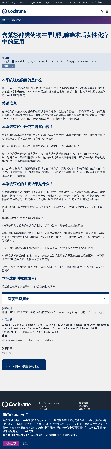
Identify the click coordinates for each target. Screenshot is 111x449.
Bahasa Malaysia (80, 2)
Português (57, 61)
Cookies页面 (68, 435)
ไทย (91, 2)
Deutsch (68, 2)
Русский (49, 2)
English (15, 2)
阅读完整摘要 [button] (18, 298)
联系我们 (83, 403)
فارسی (32, 2)
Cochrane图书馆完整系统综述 (21, 366)
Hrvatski (59, 2)
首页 (4, 19)
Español (23, 2)
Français (40, 2)
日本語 (70, 61)
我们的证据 (16, 19)
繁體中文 (99, 2)
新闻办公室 (84, 409)
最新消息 (83, 406)
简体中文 (5, 2)
